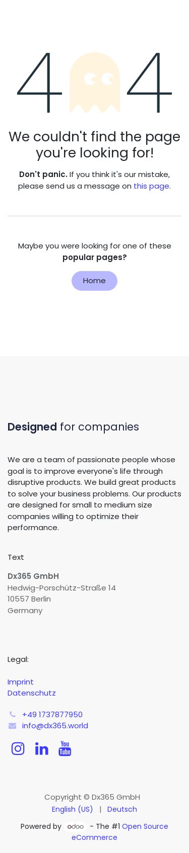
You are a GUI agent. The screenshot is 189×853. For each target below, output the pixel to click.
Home (94, 280)
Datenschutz (32, 693)
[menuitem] (72, 809)
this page (151, 186)
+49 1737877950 (52, 714)
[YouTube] (65, 748)
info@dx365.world (55, 725)
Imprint (21, 681)
